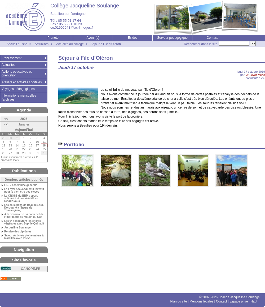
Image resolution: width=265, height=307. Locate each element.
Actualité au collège (70, 44)
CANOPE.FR (31, 269)
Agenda (23, 110)
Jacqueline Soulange (17, 227)
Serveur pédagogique (172, 38)
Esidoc (132, 38)
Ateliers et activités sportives (22, 82)
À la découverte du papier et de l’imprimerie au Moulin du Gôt (23, 215)
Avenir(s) (93, 38)
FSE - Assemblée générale (20, 185)
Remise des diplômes (17, 231)
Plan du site (178, 301)
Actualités (41, 44)
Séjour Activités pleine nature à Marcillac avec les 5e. (24, 237)
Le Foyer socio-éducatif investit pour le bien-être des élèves (24, 190)
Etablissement (11, 58)
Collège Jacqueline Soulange (84, 5)
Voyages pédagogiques (18, 89)
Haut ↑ (255, 301)
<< (6, 119)
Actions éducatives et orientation (17, 73)
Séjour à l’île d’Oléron (105, 44)
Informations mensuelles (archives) (19, 97)
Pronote (53, 38)
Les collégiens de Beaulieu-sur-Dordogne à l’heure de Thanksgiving (24, 208)
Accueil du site (17, 44)
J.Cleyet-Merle (255, 74)
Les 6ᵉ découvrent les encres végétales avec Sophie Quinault (24, 222)
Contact (212, 38)
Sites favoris (24, 260)
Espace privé (238, 301)
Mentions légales (201, 301)
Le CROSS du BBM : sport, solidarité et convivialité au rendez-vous (21, 198)
